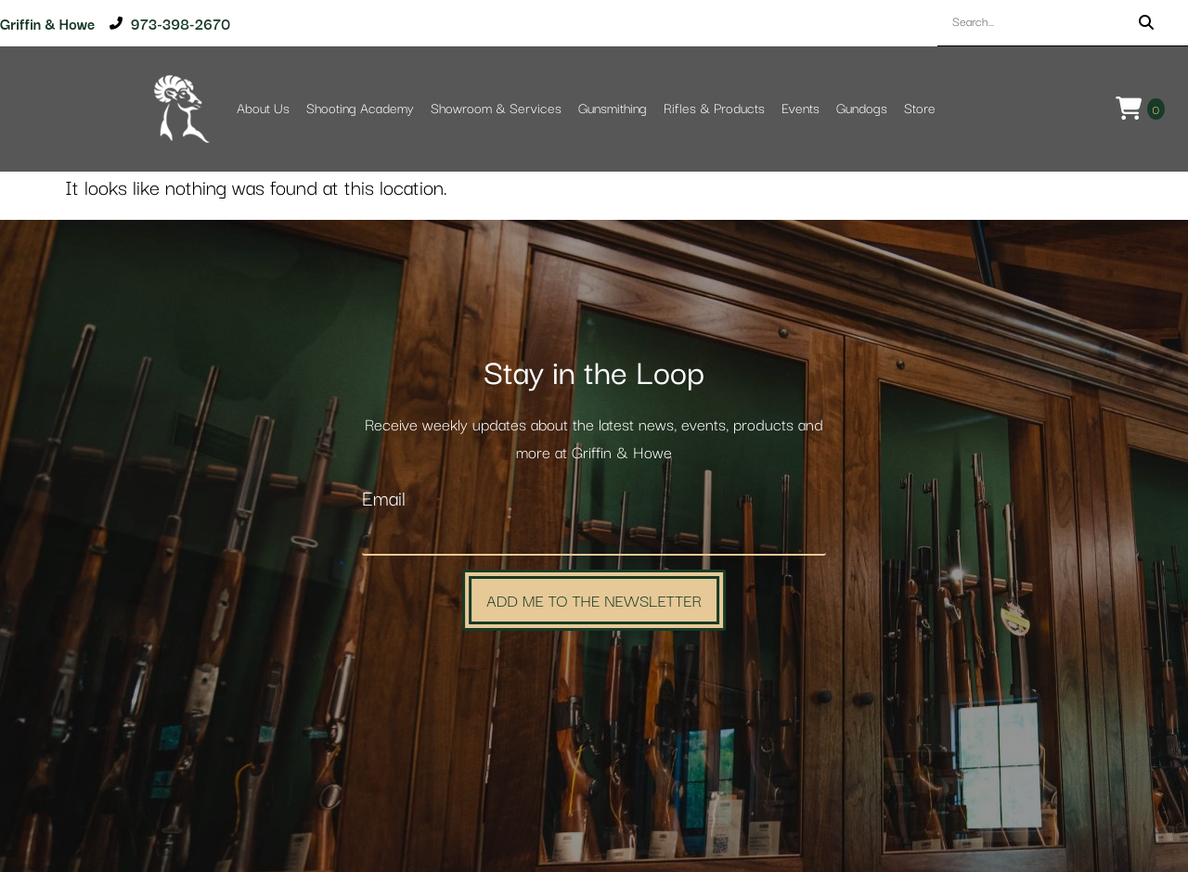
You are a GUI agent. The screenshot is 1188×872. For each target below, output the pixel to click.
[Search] (1146, 22)
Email (384, 499)
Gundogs (861, 109)
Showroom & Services (496, 109)
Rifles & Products (714, 109)
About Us (263, 109)
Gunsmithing (612, 109)
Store (920, 109)
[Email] (594, 536)
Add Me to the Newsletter (594, 599)
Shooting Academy (360, 109)
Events (800, 109)
